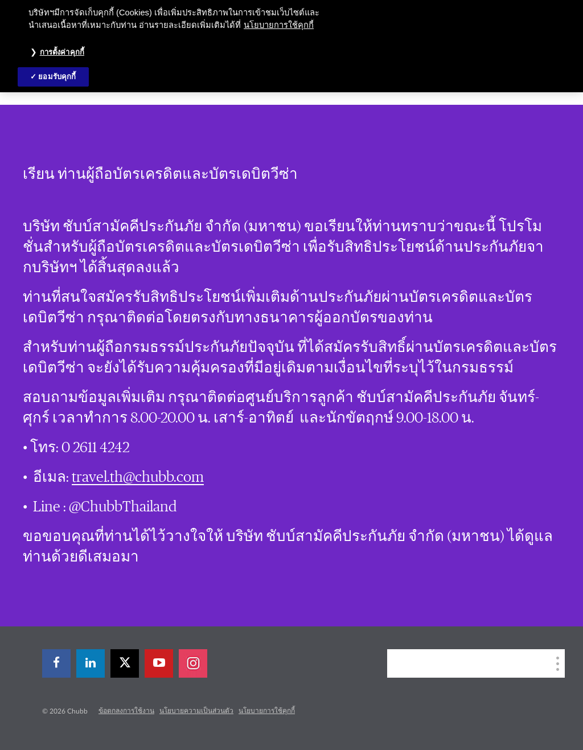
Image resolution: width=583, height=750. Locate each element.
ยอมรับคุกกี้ (57, 76)
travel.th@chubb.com (138, 477)
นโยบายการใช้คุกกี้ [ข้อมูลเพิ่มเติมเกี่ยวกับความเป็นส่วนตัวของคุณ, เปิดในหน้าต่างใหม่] (279, 25)
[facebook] (56, 663)
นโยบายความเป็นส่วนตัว (196, 710)
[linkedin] (90, 663)
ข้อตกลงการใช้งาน (126, 710)
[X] (124, 663)
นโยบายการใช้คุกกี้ (267, 710)
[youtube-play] (159, 663)
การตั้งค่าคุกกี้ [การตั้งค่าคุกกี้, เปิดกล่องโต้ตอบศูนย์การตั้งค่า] (62, 52)
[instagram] (193, 663)
